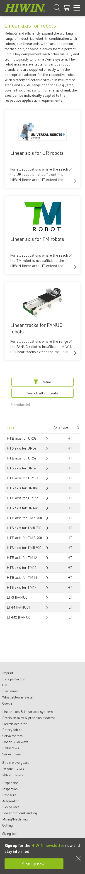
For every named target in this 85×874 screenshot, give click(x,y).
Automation (10, 801)
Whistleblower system (19, 697)
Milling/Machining (15, 819)
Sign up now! (34, 863)
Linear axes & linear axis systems (27, 711)
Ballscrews (10, 748)
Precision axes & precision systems (29, 717)
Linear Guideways (15, 742)
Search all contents (42, 393)
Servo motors (12, 735)
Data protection (13, 679)
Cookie (7, 703)
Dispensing (10, 782)
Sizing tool (9, 833)
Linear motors (13, 774)
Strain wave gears (15, 762)
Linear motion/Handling (19, 813)
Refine (43, 382)
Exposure (9, 795)
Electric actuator (14, 724)
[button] (75, 181)
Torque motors (13, 768)
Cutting (7, 825)
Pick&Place (10, 807)
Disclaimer (10, 691)
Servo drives (11, 754)
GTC (5, 685)
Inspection (10, 789)
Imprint (7, 673)
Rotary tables (12, 729)
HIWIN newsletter (47, 845)
